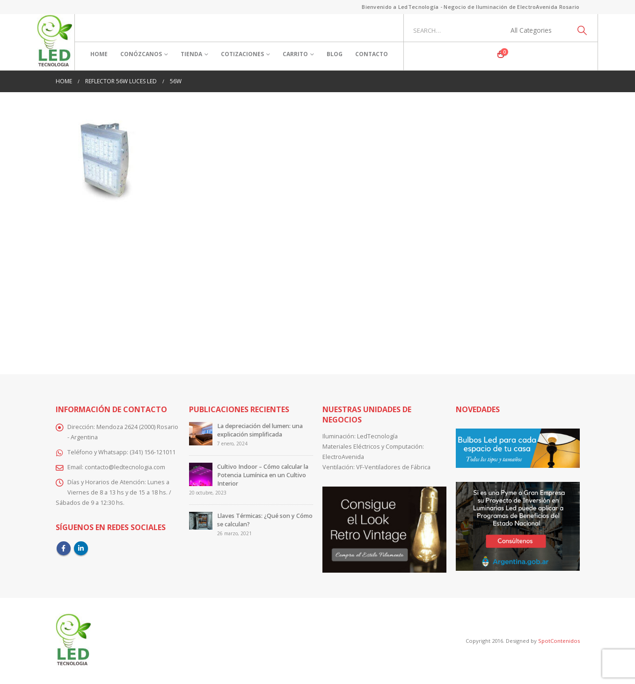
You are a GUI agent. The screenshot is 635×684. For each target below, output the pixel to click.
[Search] (582, 30)
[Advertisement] (318, 286)
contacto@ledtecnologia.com (125, 467)
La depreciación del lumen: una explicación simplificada (260, 430)
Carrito (295, 54)
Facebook (64, 548)
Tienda (191, 54)
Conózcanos (141, 54)
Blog (335, 54)
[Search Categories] (536, 30)
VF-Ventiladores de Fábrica (393, 467)
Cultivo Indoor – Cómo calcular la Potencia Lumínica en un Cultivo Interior (262, 475)
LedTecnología (377, 436)
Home (99, 54)
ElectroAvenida (343, 457)
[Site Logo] (54, 42)
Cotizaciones (242, 54)
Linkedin (81, 548)
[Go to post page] (200, 433)
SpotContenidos (558, 640)
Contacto (371, 54)
